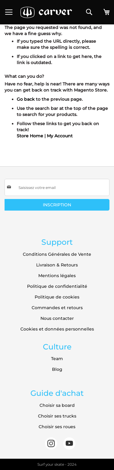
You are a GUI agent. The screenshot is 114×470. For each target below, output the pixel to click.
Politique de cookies (57, 297)
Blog (57, 369)
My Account (60, 136)
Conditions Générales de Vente (57, 254)
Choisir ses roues (57, 426)
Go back (26, 99)
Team (57, 358)
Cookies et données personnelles (57, 329)
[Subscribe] (57, 205)
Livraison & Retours (57, 265)
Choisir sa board (57, 405)
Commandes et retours (57, 307)
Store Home (30, 136)
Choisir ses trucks (57, 416)
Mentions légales (57, 275)
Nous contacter (57, 318)
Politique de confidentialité (57, 286)
